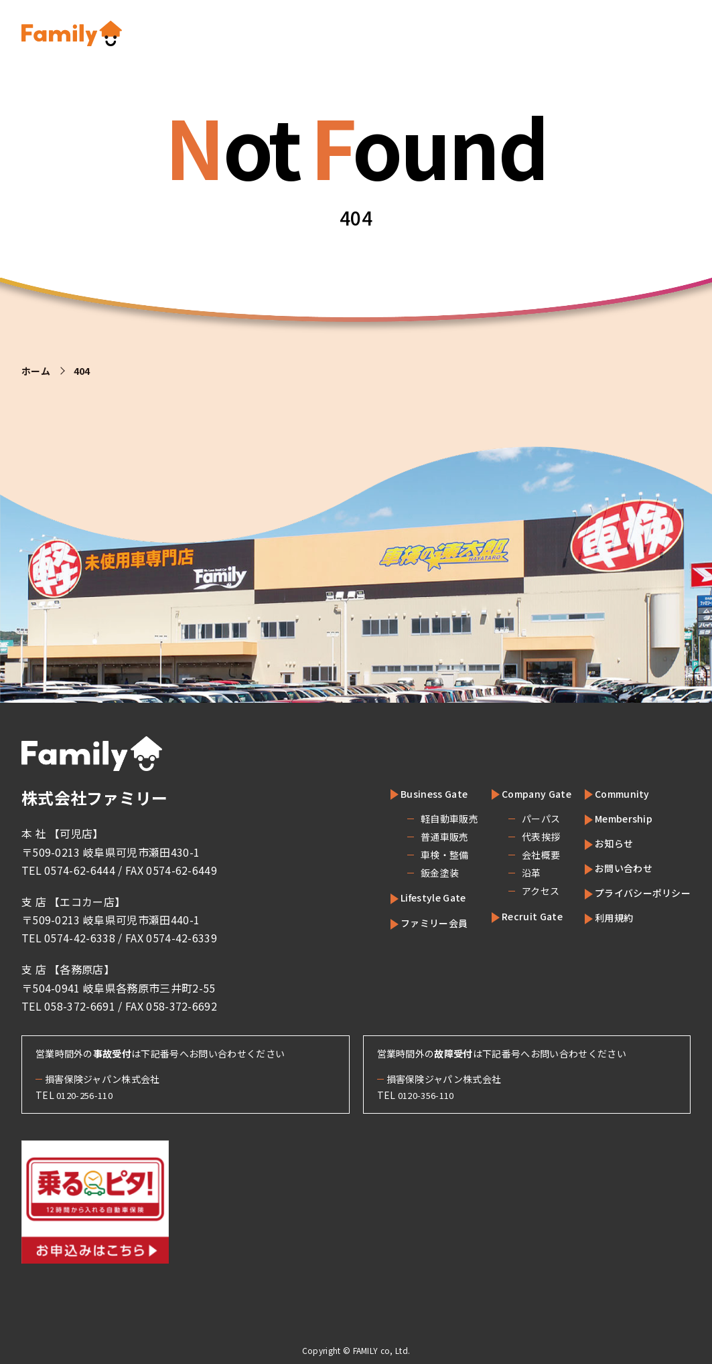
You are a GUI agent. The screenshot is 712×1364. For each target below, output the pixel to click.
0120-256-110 (88, 1095)
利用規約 (603, 917)
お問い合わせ (614, 867)
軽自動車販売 (419, 818)
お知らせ (603, 843)
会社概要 (513, 854)
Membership (614, 818)
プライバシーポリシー (636, 892)
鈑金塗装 (409, 872)
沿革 (503, 872)
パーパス (513, 818)
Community (611, 793)
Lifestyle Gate (411, 897)
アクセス (512, 891)
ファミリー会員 (412, 922)
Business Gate (411, 793)
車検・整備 (414, 854)
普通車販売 (414, 836)
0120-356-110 (430, 1095)
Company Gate (516, 793)
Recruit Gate (510, 916)
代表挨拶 (513, 836)
